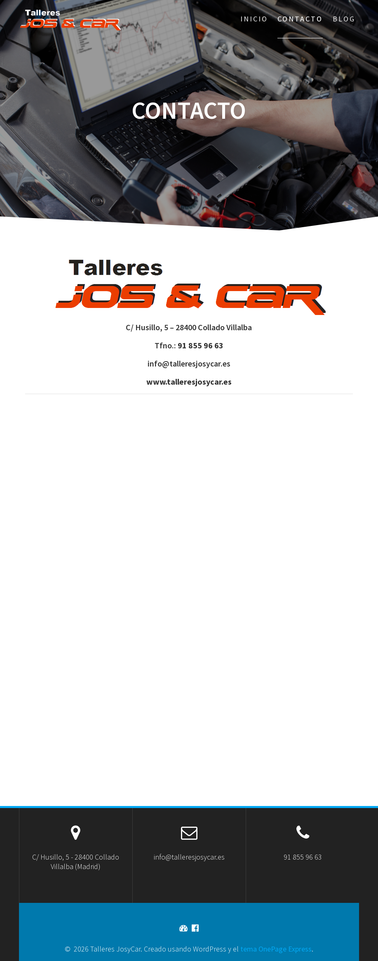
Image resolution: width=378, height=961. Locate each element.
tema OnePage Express (276, 949)
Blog (344, 18)
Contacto (300, 18)
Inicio (254, 18)
